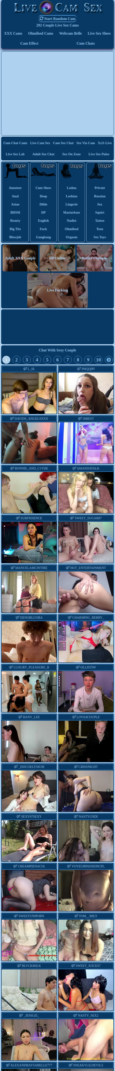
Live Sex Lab (15, 154)
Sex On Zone (71, 154)
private (100, 188)
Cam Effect (29, 43)
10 (98, 359)
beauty (15, 220)
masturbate (71, 212)
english (43, 220)
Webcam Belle (70, 33)
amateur (15, 188)
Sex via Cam (85, 143)
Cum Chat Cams (15, 143)
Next (49, 394)
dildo (43, 204)
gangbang (43, 237)
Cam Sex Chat (63, 143)
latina (71, 188)
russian (99, 196)
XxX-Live (105, 143)
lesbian (71, 196)
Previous (9, 394)
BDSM (15, 212)
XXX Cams (13, 33)
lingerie (72, 204)
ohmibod (71, 229)
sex (99, 204)
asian (15, 204)
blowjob (15, 237)
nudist (71, 220)
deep (43, 196)
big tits (15, 229)
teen (99, 229)
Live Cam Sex (40, 143)
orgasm (72, 237)
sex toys (100, 237)
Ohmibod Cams (40, 33)
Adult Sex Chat (43, 154)
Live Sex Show (99, 33)
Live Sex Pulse (98, 154)
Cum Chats (86, 43)
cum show (43, 188)
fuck (43, 229)
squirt (99, 212)
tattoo (99, 220)
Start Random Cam (57, 18)
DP (43, 212)
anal (15, 196)
